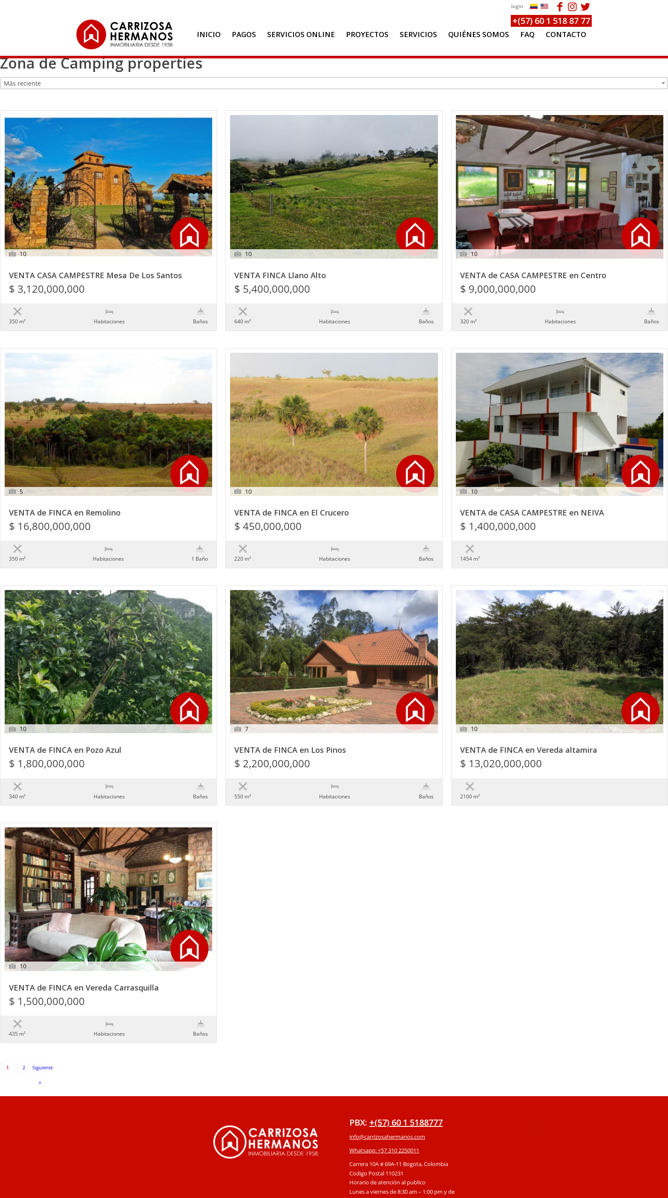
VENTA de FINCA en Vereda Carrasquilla (84, 935)
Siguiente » (39, 999)
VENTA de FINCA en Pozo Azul (65, 715)
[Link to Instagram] (572, 6)
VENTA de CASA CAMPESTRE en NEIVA (532, 495)
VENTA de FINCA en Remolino (65, 495)
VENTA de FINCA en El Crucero (291, 495)
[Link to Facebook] (559, 6)
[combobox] (334, 83)
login (517, 6)
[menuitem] (208, 34)
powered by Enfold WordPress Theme (383, 1187)
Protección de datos (374, 1145)
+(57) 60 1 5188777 (406, 1052)
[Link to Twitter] (585, 6)
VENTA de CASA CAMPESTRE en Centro (533, 275)
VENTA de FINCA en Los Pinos (290, 715)
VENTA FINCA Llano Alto (280, 275)
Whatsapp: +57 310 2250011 (384, 1080)
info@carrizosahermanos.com (387, 1067)
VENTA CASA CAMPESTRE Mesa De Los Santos (95, 275)
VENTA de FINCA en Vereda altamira (528, 715)
